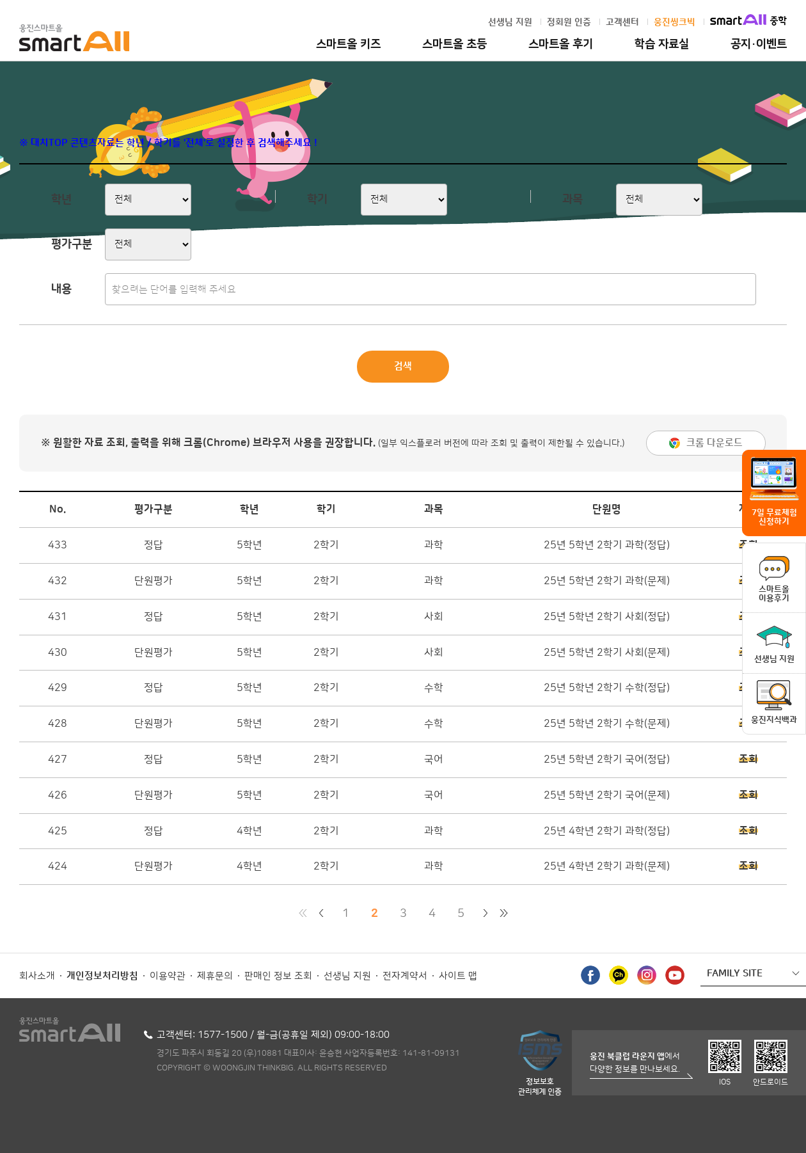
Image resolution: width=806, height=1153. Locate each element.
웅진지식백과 (774, 719)
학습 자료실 (662, 44)
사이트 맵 (458, 976)
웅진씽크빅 (674, 22)
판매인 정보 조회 (278, 976)
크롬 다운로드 (714, 443)
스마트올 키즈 (348, 44)
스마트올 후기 (560, 44)
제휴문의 (215, 976)
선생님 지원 (510, 22)
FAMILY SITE (735, 973)
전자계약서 (405, 976)
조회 (748, 759)
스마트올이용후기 (774, 594)
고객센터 (622, 22)
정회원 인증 (569, 22)
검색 (403, 366)
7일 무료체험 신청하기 (774, 517)
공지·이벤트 (759, 44)
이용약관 (168, 976)
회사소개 (37, 976)
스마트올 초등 (454, 44)
